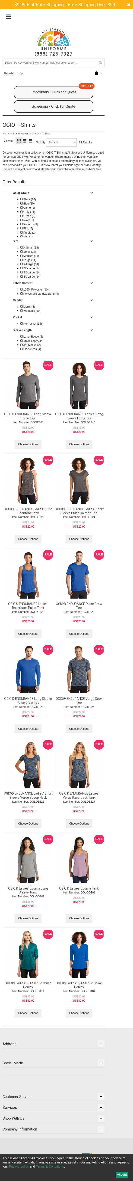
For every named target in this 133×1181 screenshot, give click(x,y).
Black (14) (28, 199)
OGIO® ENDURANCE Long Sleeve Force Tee (28, 416)
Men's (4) (27, 306)
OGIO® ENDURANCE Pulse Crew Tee (79, 606)
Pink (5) (26, 228)
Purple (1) (27, 232)
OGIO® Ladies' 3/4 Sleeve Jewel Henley (79, 985)
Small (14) (28, 251)
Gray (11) (27, 212)
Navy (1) (27, 220)
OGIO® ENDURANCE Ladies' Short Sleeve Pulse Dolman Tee (79, 511)
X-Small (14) (29, 247)
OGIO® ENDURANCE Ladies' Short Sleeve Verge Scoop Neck (28, 795)
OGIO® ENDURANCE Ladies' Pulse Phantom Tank (28, 511)
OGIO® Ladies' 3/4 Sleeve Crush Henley (28, 985)
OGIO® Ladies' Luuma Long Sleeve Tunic (28, 890)
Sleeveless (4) (30, 349)
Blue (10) (27, 203)
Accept (122, 1174)
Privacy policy (19, 1166)
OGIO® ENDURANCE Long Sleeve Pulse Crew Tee (28, 700)
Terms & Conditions (50, 1166)
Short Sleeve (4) (31, 340)
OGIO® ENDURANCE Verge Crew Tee (79, 700)
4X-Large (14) (30, 276)
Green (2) (27, 216)
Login (20, 73)
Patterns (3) (29, 224)
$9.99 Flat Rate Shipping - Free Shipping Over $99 (64, 4)
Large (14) (28, 260)
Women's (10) (30, 310)
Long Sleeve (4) (31, 336)
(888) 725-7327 (54, 54)
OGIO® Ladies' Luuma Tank (79, 888)
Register (9, 73)
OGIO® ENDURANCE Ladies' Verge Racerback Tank (79, 795)
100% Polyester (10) (34, 289)
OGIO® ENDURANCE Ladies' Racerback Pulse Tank (28, 606)
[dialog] (66, 1167)
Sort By (40, 142)
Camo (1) (27, 207)
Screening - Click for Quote (53, 106)
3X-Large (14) (30, 272)
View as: (9, 140)
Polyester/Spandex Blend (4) (39, 293)
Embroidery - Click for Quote (62, 90)
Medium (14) (29, 256)
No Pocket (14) (31, 323)
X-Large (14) (29, 264)
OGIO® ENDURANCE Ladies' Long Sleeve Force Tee (79, 416)
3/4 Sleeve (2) (30, 345)
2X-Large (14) (30, 268)
